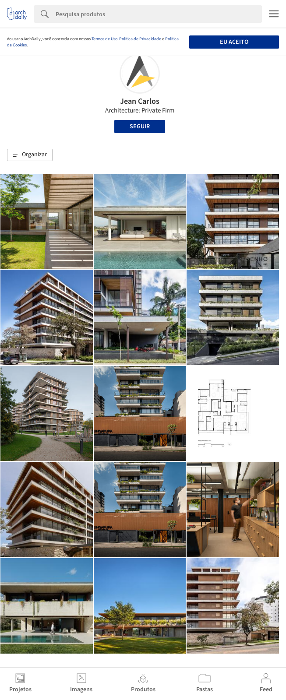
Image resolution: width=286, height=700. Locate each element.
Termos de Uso (104, 39)
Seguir (140, 126)
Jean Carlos (139, 101)
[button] (30, 155)
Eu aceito (234, 42)
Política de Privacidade (140, 39)
